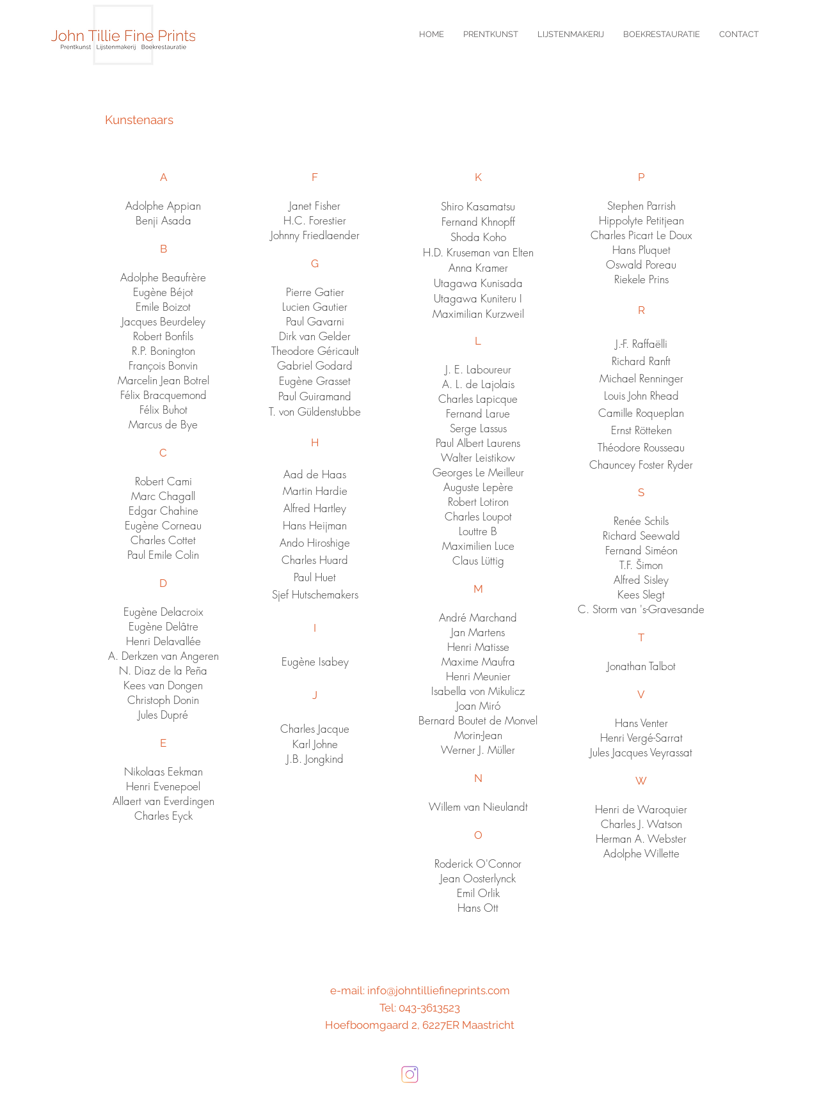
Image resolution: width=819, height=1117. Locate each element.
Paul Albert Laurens (478, 442)
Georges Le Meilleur (478, 472)
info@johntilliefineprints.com (438, 990)
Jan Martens (478, 632)
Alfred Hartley (314, 508)
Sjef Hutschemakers (315, 594)
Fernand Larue (478, 413)
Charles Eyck (163, 815)
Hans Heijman (315, 525)
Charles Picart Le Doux (641, 235)
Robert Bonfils (163, 336)
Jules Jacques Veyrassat (641, 752)
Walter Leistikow (478, 457)
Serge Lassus (478, 428)
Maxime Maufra (478, 661)
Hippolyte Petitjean (641, 220)
